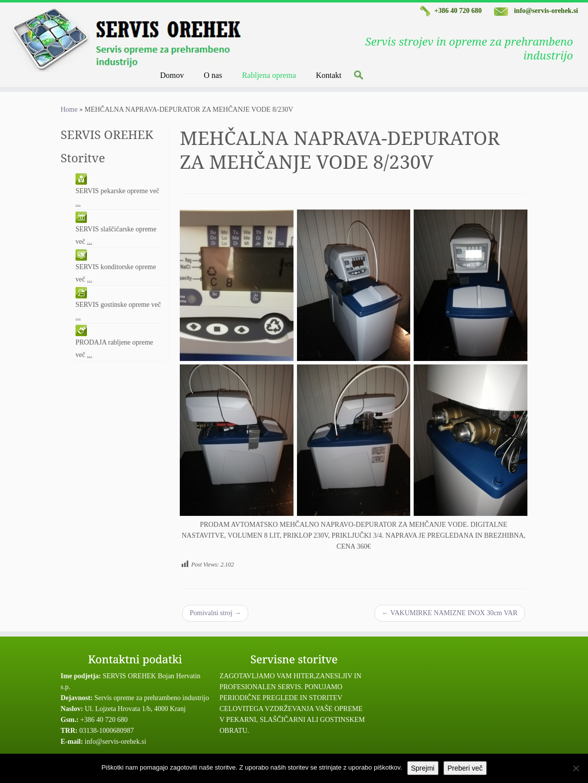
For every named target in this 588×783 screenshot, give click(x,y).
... (78, 203)
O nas (213, 75)
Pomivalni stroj (215, 613)
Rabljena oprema (269, 75)
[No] (576, 768)
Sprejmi (423, 768)
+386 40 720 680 (450, 10)
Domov (172, 75)
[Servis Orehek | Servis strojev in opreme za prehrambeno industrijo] (74, 39)
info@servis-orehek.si (536, 10)
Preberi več (465, 768)
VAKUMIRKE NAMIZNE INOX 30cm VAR (449, 613)
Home (69, 109)
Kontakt (329, 75)
